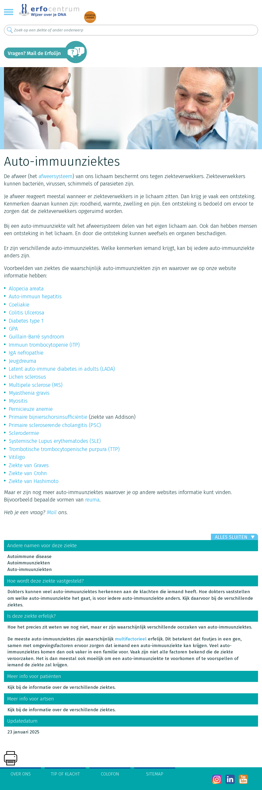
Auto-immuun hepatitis (35, 296)
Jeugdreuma (22, 361)
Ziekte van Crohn (28, 473)
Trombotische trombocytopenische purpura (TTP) (64, 449)
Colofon (110, 774)
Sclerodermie (24, 433)
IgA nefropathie (26, 353)
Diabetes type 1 (26, 321)
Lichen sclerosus (27, 377)
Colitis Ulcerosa (26, 312)
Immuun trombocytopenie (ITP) (44, 345)
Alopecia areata (26, 288)
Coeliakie (19, 304)
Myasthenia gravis (29, 393)
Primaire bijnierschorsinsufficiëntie (48, 417)
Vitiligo (17, 457)
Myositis (18, 401)
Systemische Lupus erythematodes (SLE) (55, 441)
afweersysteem (56, 176)
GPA (13, 329)
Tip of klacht (65, 774)
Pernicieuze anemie (31, 409)
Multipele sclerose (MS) (35, 385)
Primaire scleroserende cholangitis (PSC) (55, 425)
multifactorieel (131, 639)
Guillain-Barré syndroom (36, 336)
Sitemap (154, 774)
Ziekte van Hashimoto (33, 481)
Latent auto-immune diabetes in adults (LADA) (62, 369)
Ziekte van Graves (29, 465)
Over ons (21, 774)
